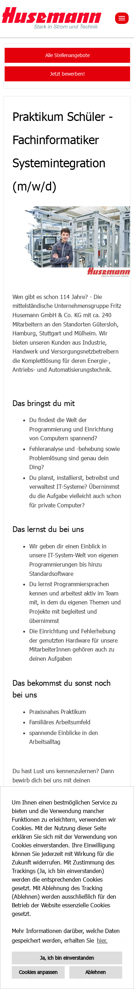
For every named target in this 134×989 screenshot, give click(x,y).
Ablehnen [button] (95, 972)
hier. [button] (102, 940)
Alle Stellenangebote (67, 55)
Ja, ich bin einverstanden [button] (67, 958)
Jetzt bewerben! (67, 74)
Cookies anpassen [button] (38, 972)
